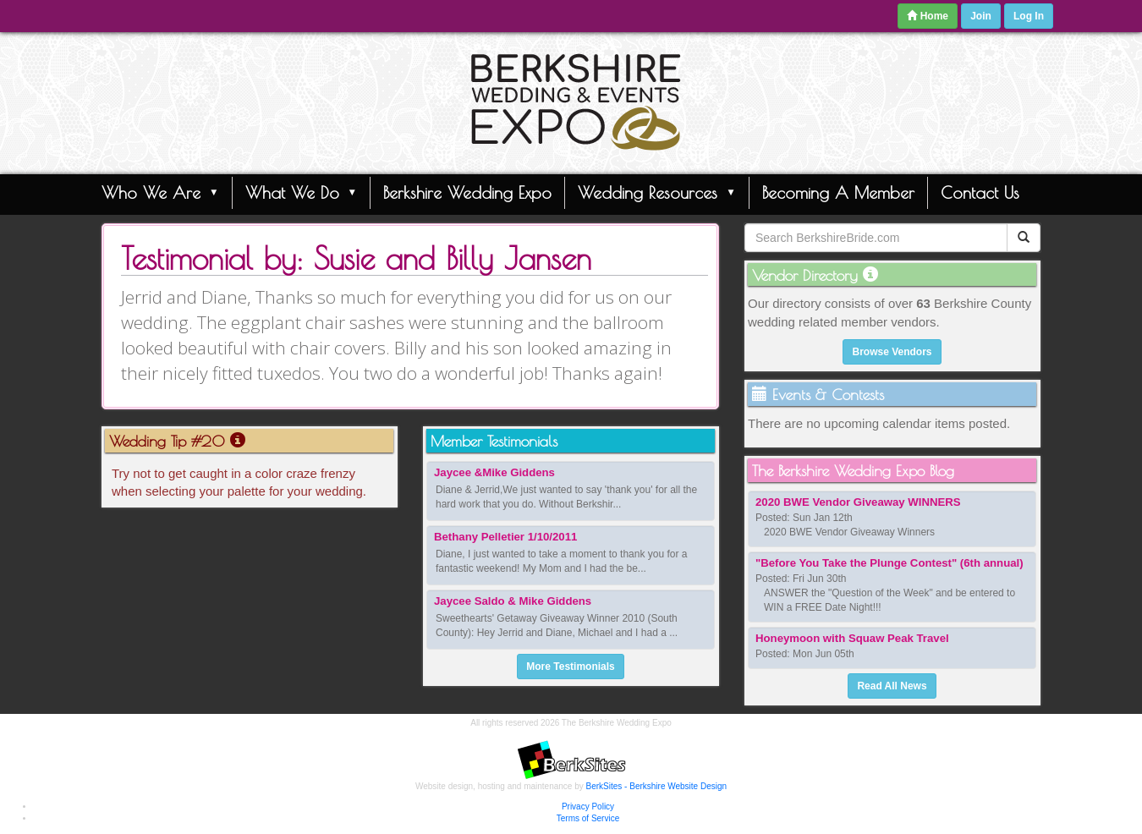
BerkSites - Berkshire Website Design (656, 786)
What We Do (301, 192)
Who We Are (160, 192)
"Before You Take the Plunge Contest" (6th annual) (889, 563)
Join (980, 16)
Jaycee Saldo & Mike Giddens (512, 601)
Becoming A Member (838, 192)
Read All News (891, 686)
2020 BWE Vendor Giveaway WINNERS (858, 502)
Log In (1028, 16)
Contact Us (980, 192)
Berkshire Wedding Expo (467, 192)
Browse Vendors (891, 352)
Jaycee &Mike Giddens (494, 472)
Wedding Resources (657, 192)
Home (927, 16)
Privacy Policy (588, 806)
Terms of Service (588, 818)
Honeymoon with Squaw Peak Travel (852, 638)
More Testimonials (570, 666)
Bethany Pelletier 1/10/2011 (505, 536)
